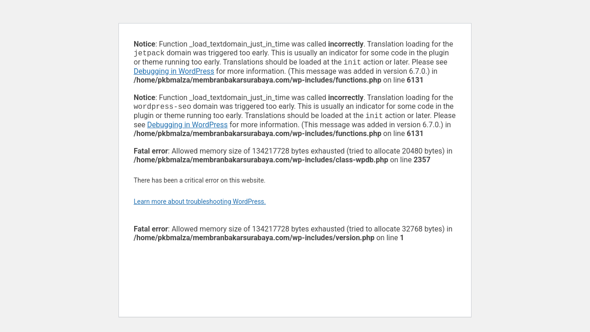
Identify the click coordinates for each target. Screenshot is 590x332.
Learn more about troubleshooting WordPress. (200, 205)
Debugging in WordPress (174, 73)
